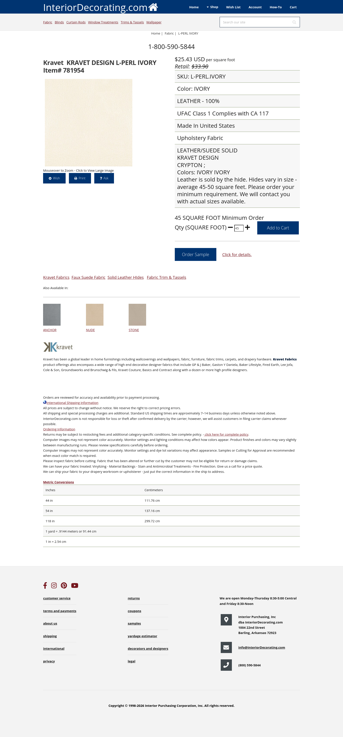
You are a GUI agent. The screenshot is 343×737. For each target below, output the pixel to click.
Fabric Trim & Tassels (166, 277)
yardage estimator (142, 636)
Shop (214, 7)
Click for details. (237, 254)
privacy (49, 661)
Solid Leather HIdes (125, 277)
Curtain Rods (76, 22)
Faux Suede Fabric (88, 277)
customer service (56, 598)
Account (255, 7)
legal (131, 661)
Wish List (233, 7)
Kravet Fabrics (56, 277)
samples (134, 623)
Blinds (59, 22)
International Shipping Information (70, 402)
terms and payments (59, 611)
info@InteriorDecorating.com (261, 647)
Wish (56, 178)
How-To (276, 7)
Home (194, 7)
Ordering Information (59, 429)
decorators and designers (148, 648)
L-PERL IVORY (188, 33)
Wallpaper (153, 22)
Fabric (47, 22)
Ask (105, 178)
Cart (293, 7)
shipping (50, 636)
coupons (134, 611)
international (53, 648)
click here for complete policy (226, 434)
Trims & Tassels (132, 22)
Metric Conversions (58, 482)
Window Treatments (103, 22)
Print (82, 178)
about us (50, 623)
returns (134, 598)
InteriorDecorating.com (100, 7)
